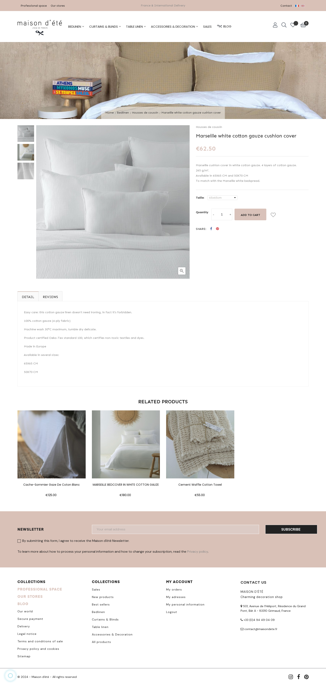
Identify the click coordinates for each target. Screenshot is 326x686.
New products (103, 596)
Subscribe (290, 528)
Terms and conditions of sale (40, 641)
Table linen (100, 626)
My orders (174, 589)
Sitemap (24, 656)
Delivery (23, 626)
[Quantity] (221, 214)
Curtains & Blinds (105, 619)
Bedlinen (98, 611)
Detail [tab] (28, 296)
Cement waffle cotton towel (200, 484)
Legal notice (27, 633)
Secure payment (30, 618)
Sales (96, 589)
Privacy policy (197, 551)
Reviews (50, 296)
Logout (171, 611)
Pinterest (217, 228)
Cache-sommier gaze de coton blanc (51, 484)
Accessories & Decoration (112, 634)
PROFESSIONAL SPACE (39, 588)
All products (101, 641)
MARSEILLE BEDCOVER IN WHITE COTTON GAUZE (126, 484)
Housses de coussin (209, 126)
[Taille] (222, 196)
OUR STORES (30, 595)
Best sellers (101, 604)
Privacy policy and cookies (38, 648)
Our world (25, 611)
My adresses (176, 596)
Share (211, 228)
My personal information (185, 604)
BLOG (22, 603)
